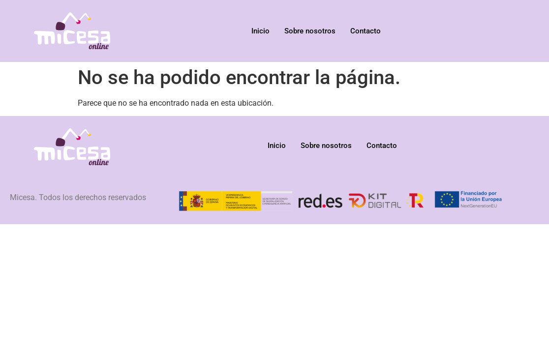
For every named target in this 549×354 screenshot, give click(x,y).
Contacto (365, 31)
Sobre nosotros (310, 31)
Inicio (260, 31)
